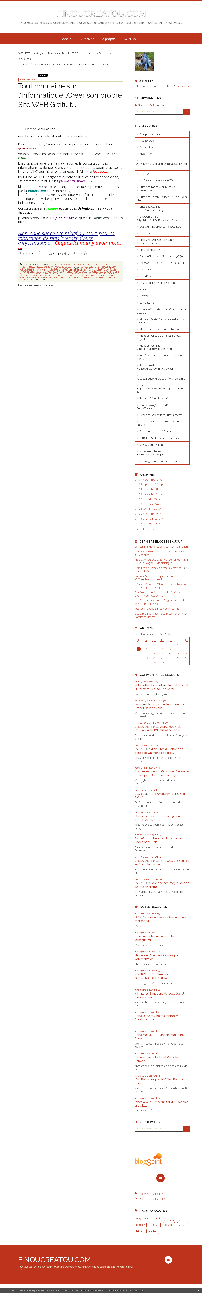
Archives (87, 39)
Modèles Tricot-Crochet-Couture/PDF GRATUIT (159, 357)
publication (26, 270)
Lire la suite (183, 86)
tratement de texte (105, 277)
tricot (156, 1218)
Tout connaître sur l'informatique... (159, 431)
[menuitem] (67, 38)
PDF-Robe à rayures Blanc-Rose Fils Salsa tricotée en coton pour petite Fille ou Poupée (64, 64)
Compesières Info (169, 608)
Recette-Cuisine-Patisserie (154, 398)
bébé (139, 1231)
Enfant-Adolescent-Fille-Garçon (157, 283)
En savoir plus (138, 1290)
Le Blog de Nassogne (151, 587)
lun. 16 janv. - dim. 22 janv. (149, 518)
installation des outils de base (49, 274)
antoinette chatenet (148, 685)
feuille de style (85, 277)
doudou (168, 1225)
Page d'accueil (25, 58)
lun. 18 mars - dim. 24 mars (150, 494)
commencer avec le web (73, 272)
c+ (37, 270)
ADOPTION (146, 154)
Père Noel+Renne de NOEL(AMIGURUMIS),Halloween (155, 367)
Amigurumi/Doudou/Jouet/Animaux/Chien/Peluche (161, 165)
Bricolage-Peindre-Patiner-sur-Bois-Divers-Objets (162, 198)
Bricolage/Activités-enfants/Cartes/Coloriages (151, 208)
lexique (54, 270)
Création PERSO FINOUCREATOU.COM (162, 263)
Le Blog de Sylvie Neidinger (156, 563)
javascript (105, 268)
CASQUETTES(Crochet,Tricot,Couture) (161, 226)
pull (167, 1218)
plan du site (37, 272)
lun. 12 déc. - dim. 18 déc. (148, 523)
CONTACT (131, 39)
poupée (140, 1225)
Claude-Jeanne (145, 726)
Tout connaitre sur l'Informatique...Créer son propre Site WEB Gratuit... (70, 95)
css (113, 268)
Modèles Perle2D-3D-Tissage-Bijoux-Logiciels (158, 337)
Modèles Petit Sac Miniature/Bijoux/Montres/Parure (155, 347)
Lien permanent (29, 264)
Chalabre (144, 555)
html (96, 268)
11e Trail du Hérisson (147, 600)
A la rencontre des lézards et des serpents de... (161, 551)
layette (182, 1225)
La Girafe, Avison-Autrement (160, 594)
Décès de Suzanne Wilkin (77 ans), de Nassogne (162, 584)
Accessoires (146, 147)
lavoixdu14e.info (154, 579)
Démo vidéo (146, 269)
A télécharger (82, 264)
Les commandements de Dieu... (152, 546)
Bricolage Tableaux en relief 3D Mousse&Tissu (155, 188)
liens (61, 270)
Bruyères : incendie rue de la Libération (157, 592)
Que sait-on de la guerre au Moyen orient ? (159, 613)
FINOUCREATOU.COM (101, 13)
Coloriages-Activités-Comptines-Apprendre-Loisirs (155, 241)
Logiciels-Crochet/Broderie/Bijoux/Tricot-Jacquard (161, 311)
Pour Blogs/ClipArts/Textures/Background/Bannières (161, 388)
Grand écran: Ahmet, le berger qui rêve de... (159, 568)
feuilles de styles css (76, 270)
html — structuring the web (61, 277)
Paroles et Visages (145, 617)
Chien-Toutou (147, 233)
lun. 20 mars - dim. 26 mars (150, 513)
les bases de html (38, 276)
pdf (176, 1218)
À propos (109, 39)
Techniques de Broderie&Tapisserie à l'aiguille (159, 423)
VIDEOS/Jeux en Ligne (152, 444)
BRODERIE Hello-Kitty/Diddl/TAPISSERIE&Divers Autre (157, 218)
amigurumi (142, 1218)
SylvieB (140, 749)
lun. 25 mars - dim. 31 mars (150, 489)
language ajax (52, 272)
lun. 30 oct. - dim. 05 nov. (148, 504)
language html (96, 270)
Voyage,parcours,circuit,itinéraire (161, 461)
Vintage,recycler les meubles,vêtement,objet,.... (150, 452)
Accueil (67, 39)
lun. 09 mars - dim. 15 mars (150, 479)
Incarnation (181, 546)
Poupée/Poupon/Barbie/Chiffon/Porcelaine (160, 378)
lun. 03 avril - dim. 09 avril (148, 509)
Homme (144, 296)
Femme (144, 289)
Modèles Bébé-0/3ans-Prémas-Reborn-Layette (160, 320)
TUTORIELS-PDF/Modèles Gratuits (54, 268)
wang (138, 704)
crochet (153, 1231)
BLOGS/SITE (96, 264)
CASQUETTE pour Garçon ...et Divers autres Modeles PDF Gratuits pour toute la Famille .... (63, 53)
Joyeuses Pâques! (144, 608)
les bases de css (56, 276)
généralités (86, 268)
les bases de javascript (77, 276)
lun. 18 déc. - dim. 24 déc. (148, 499)
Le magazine (147, 302)
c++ (34, 270)
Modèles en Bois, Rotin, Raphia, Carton (161, 329)
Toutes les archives (145, 529)
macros (24, 279)
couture (154, 1225)
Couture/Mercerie (150, 249)
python (45, 270)
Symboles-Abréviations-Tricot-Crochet (161, 415)
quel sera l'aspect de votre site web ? (85, 274)
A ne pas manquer (64, 264)
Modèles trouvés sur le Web (80, 266)
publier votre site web (102, 276)
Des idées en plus (150, 276)
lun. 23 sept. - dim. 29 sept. (149, 484)
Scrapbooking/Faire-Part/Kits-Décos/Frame (154, 406)
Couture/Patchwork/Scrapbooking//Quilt (162, 256)
